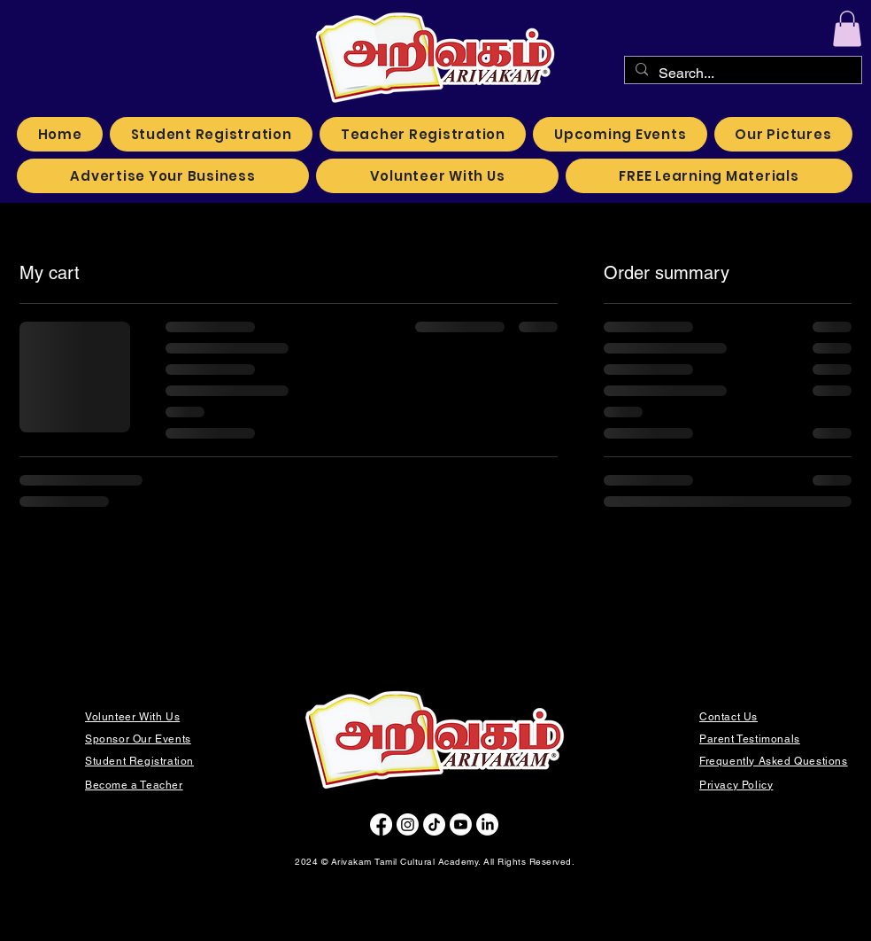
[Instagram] (408, 824)
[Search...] (741, 73)
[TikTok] (434, 824)
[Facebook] (381, 824)
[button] (847, 29)
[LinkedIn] (487, 824)
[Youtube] (461, 824)
